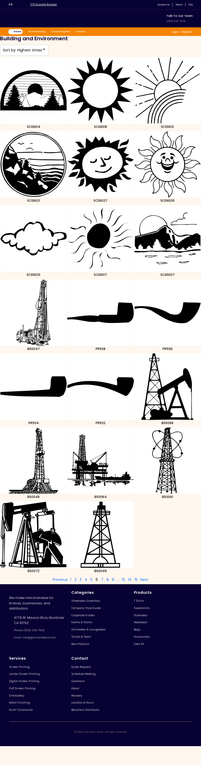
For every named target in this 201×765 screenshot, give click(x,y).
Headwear (143, 628)
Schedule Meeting (86, 686)
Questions (79, 694)
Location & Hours (85, 719)
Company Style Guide (89, 611)
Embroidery (18, 711)
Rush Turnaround (23, 728)
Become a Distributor (89, 728)
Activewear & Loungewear (93, 637)
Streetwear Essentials (89, 603)
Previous (60, 581)
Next (144, 581)
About (176, 4)
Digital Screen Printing (27, 694)
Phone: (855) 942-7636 (34, 632)
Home (20, 32)
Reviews (78, 711)
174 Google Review (48, 4)
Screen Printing (21, 677)
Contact (94, 32)
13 (123, 581)
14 (130, 581)
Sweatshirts (143, 611)
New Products (83, 653)
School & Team (84, 645)
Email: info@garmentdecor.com (36, 643)
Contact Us (158, 4)
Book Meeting (43, 32)
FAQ (190, 4)
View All (140, 653)
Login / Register (179, 32)
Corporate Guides (86, 620)
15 (136, 581)
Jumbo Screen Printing (28, 686)
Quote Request (70, 32)
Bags (138, 637)
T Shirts (139, 603)
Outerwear (143, 620)
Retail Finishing (21, 719)
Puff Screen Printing (25, 703)
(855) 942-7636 (178, 21)
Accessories (144, 645)
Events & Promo (84, 628)
